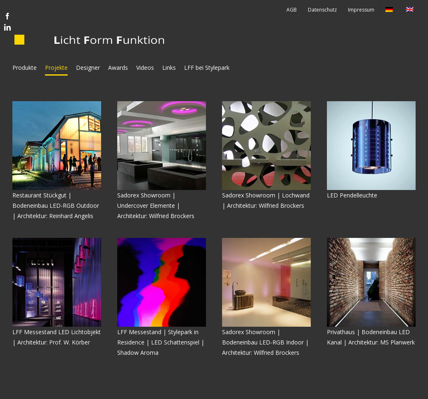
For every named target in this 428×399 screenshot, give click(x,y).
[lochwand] (266, 104)
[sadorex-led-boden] (266, 241)
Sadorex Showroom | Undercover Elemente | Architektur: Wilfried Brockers (155, 205)
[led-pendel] (371, 104)
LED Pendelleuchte (352, 195)
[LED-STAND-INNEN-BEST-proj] (56, 241)
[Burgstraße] (371, 241)
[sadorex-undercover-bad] (161, 104)
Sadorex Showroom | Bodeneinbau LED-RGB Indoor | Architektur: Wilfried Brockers (265, 342)
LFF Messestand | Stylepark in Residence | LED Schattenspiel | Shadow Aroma (160, 342)
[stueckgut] (56, 104)
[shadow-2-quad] (161, 241)
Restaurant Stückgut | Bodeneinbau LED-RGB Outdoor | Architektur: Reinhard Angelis (55, 205)
